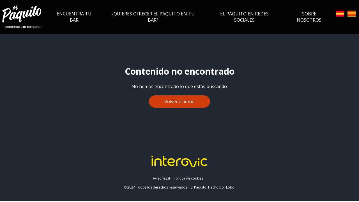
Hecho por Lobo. (221, 187)
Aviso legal (161, 178)
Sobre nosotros (309, 17)
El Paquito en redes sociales (244, 17)
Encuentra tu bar (74, 17)
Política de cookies (188, 178)
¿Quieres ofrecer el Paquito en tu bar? (153, 17)
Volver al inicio (179, 101)
